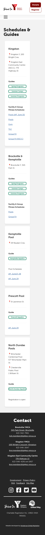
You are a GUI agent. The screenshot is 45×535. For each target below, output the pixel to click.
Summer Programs (17, 96)
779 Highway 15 (22, 459)
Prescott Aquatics (17, 317)
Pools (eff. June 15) (16, 115)
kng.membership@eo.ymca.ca (22, 450)
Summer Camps (17, 91)
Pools (10, 119)
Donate (35, 5)
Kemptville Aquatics (17, 258)
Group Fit (12, 134)
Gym (10, 124)
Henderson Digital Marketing (30, 526)
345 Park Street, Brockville (22, 430)
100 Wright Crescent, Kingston (22, 444)
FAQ (13, 483)
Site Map (30, 483)
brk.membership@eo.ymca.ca (22, 436)
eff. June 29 (13, 279)
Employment (15, 480)
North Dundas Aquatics (17, 389)
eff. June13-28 (14, 274)
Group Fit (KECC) (15, 139)
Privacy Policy (29, 480)
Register (35, 10)
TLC (10, 129)
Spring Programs (17, 86)
